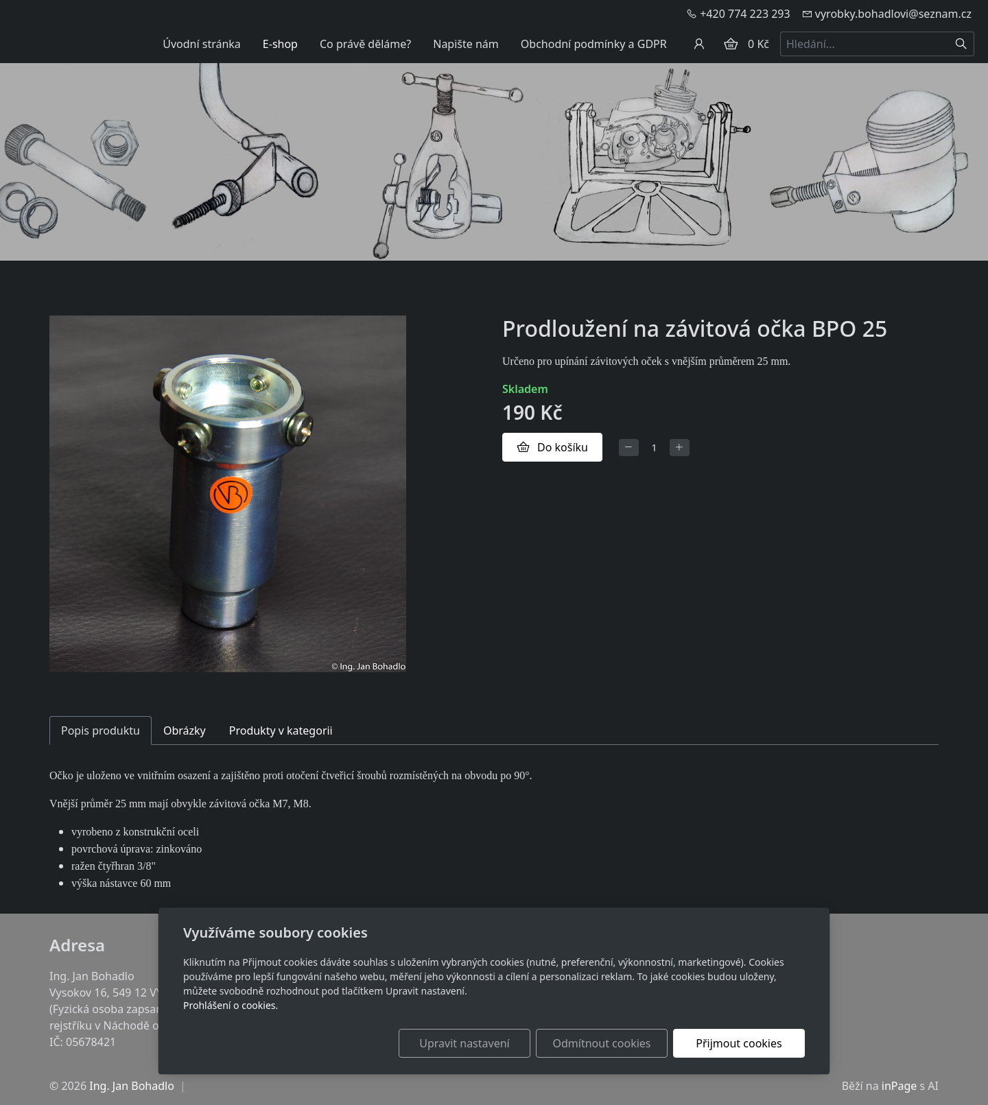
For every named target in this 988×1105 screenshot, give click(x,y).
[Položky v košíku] (730, 44)
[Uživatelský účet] (699, 44)
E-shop (280, 43)
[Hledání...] (864, 44)
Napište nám (466, 43)
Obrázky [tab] (184, 730)
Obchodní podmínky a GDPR (594, 43)
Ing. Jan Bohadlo (131, 1085)
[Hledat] (961, 44)
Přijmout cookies (738, 1043)
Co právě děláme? (365, 43)
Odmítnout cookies (602, 1043)
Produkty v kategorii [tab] (281, 730)
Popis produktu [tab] (100, 730)
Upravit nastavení (464, 1043)
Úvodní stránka (202, 43)
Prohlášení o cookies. (230, 1005)
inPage (899, 1085)
